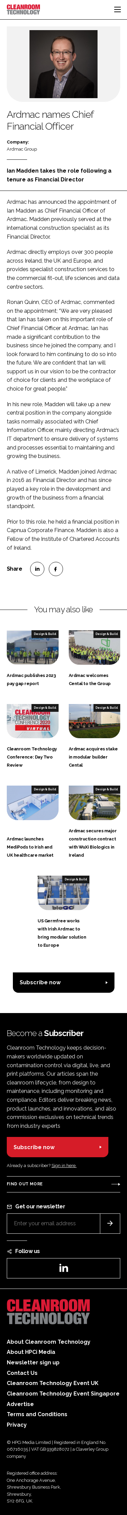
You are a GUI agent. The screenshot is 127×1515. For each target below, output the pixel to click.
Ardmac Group (22, 149)
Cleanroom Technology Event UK (53, 1383)
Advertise (20, 1404)
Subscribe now (40, 982)
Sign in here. (64, 1165)
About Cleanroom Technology (48, 1342)
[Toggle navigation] (117, 9)
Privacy (17, 1425)
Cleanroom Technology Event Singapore (63, 1393)
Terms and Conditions (37, 1414)
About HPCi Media (31, 1352)
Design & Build (45, 634)
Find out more (25, 1184)
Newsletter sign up (33, 1362)
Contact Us (22, 1373)
